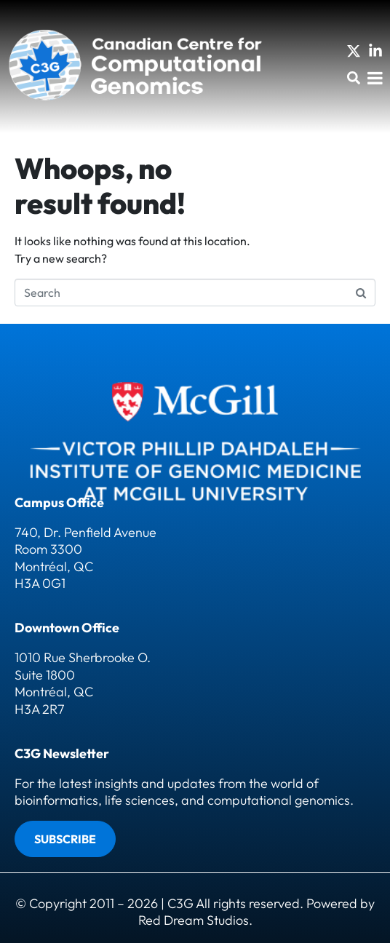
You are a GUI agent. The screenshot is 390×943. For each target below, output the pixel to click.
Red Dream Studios (193, 920)
